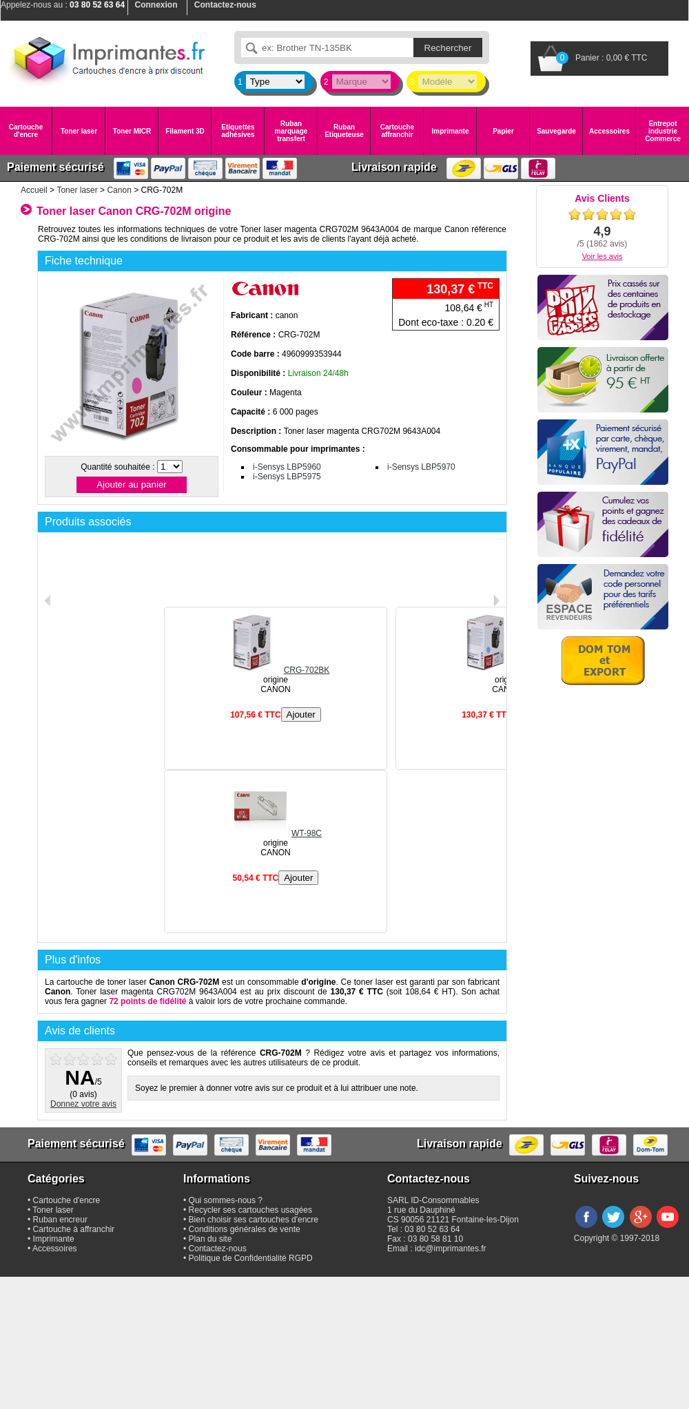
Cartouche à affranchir (74, 1229)
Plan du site (210, 1239)
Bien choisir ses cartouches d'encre (253, 1219)
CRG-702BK (276, 670)
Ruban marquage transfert (291, 131)
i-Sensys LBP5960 (287, 467)
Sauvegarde (556, 131)
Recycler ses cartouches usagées (250, 1210)
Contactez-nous (218, 1248)
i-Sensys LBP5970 (421, 467)
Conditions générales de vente (244, 1229)
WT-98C (275, 833)
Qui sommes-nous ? (226, 1200)
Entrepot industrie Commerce (663, 131)
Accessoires (609, 131)
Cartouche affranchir (397, 130)
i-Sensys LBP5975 (287, 476)
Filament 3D (185, 131)
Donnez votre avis (83, 1104)
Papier (503, 131)
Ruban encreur (60, 1219)
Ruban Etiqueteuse (344, 130)
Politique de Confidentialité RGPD (251, 1258)
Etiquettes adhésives (237, 130)
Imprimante (450, 131)
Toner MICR (132, 131)
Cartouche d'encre (26, 130)
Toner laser (79, 131)
